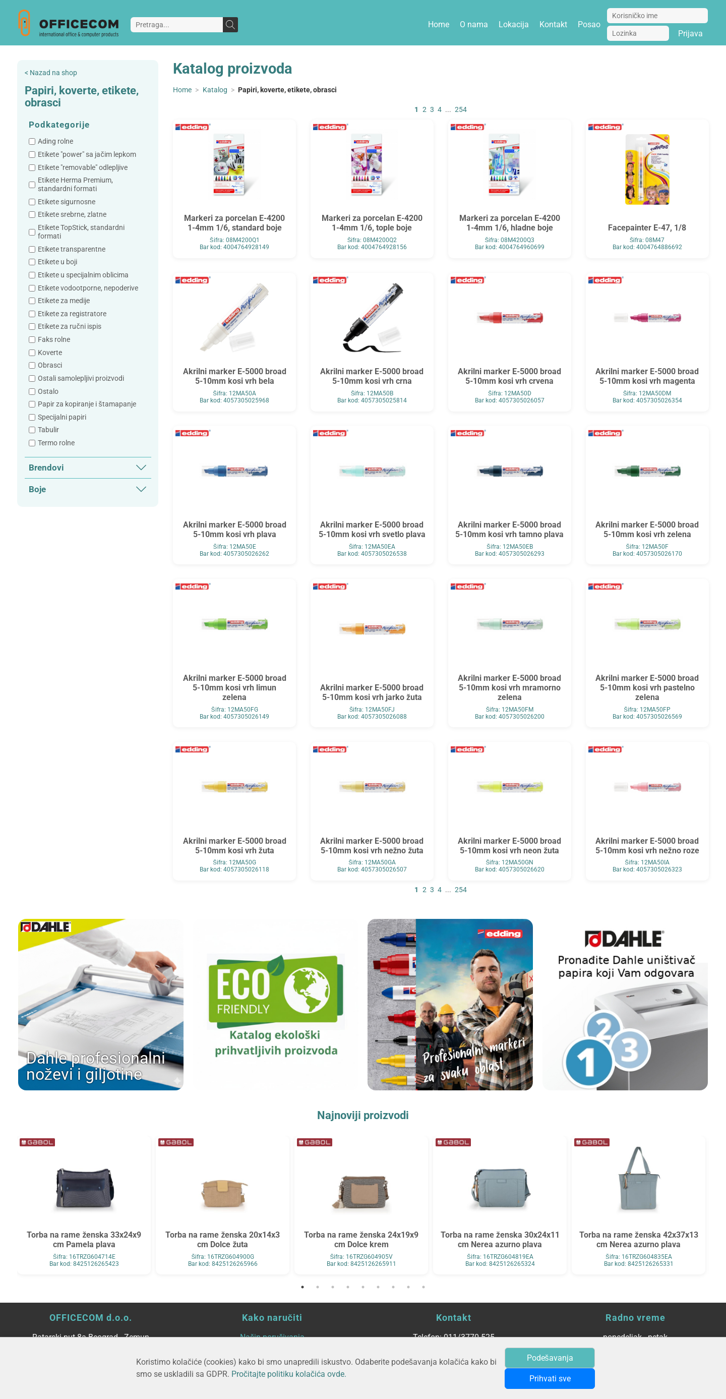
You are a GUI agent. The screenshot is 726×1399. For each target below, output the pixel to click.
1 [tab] (302, 1287)
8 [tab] (408, 1287)
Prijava (690, 33)
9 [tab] (423, 1287)
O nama (474, 24)
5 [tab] (363, 1287)
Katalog (215, 90)
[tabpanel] (84, 1205)
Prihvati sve (550, 1378)
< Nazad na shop (51, 73)
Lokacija (514, 24)
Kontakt (553, 24)
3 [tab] (333, 1287)
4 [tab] (348, 1287)
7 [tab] (393, 1287)
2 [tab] (318, 1287)
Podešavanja (550, 1358)
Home (438, 24)
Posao (589, 24)
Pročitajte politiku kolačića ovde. (288, 1374)
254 (461, 109)
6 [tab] (378, 1287)
